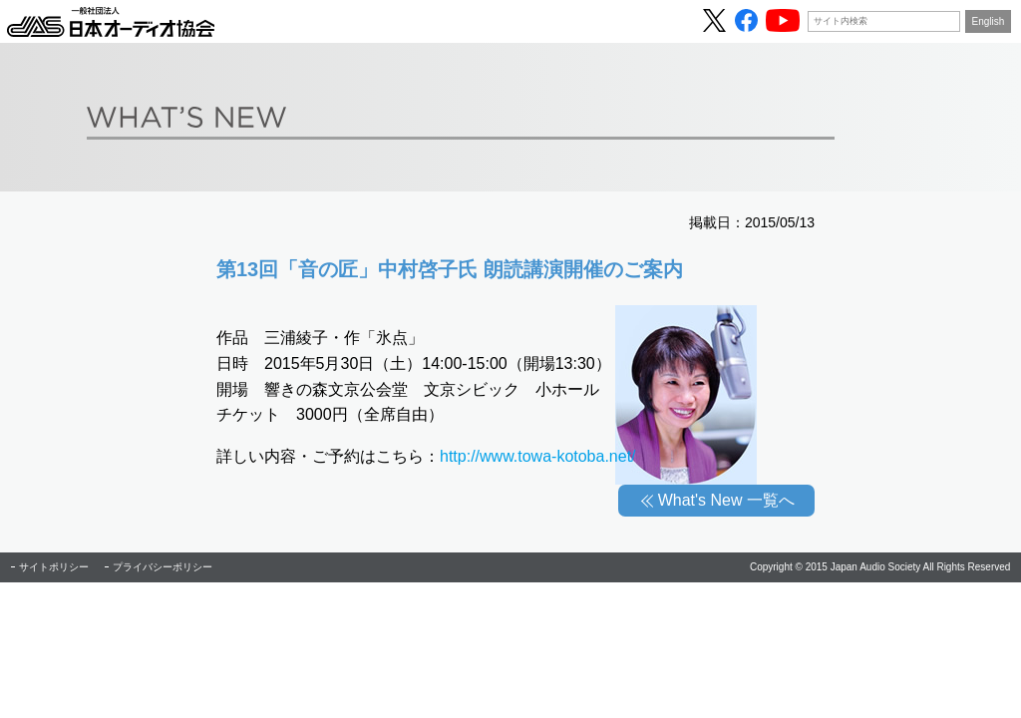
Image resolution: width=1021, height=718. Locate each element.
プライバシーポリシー (162, 566)
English (988, 21)
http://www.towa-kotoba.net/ (538, 456)
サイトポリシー (54, 566)
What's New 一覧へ (726, 500)
